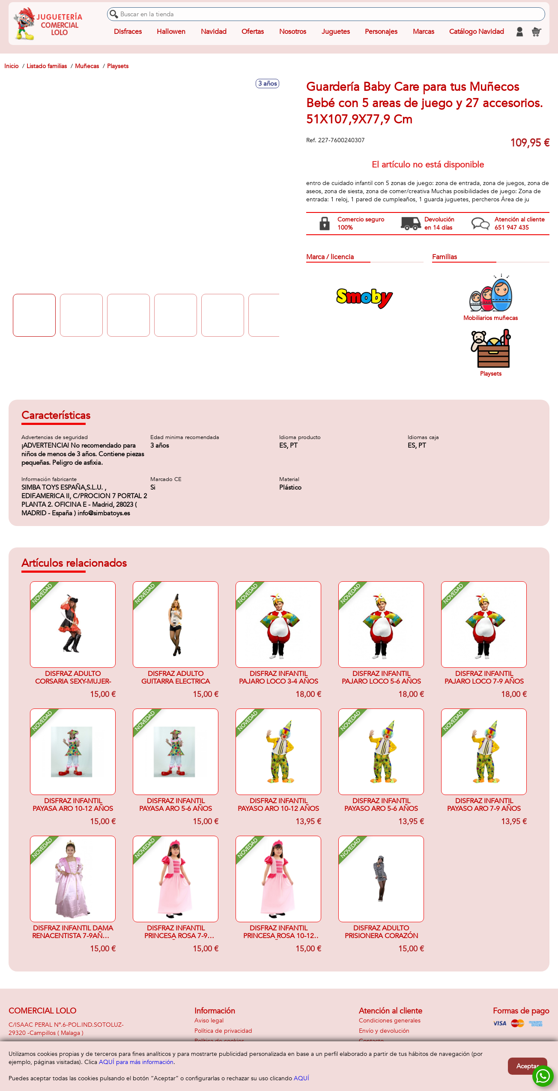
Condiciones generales (390, 1020)
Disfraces (128, 31)
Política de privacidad (223, 1031)
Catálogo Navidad (476, 31)
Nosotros (292, 31)
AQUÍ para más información (136, 1062)
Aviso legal (209, 1020)
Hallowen (171, 31)
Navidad (214, 31)
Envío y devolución (384, 1031)
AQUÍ (301, 1078)
